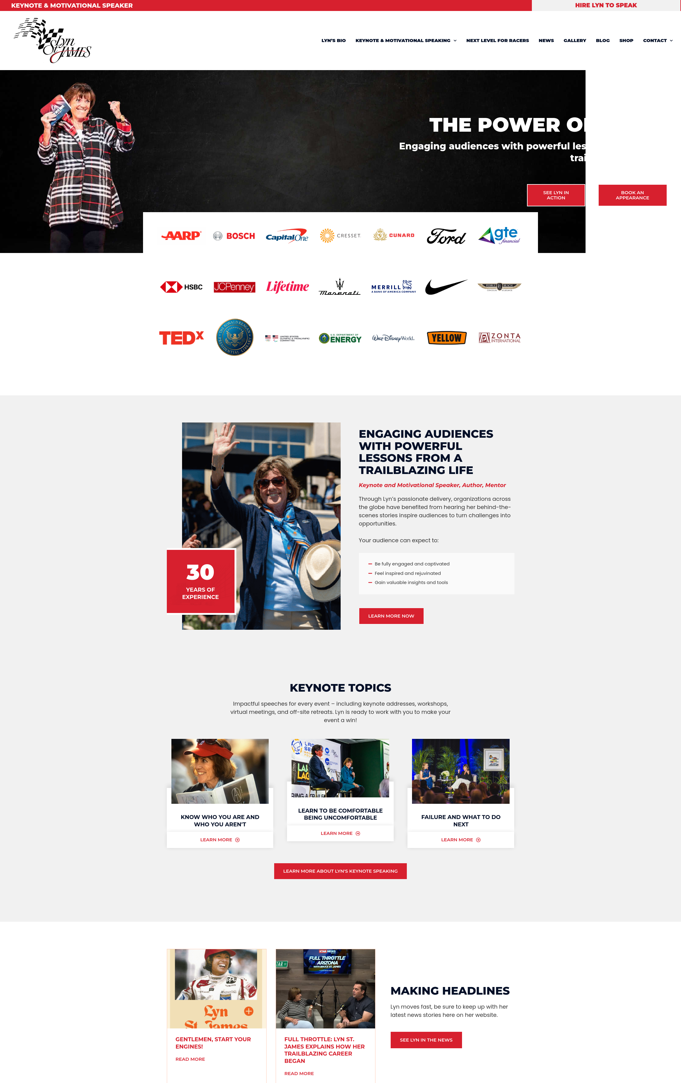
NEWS (546, 40)
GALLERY (575, 40)
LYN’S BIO (334, 40)
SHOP (626, 40)
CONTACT (658, 40)
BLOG (603, 40)
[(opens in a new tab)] (216, 988)
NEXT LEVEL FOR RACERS (497, 40)
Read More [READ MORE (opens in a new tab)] (190, 1059)
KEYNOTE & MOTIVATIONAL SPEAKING (406, 40)
